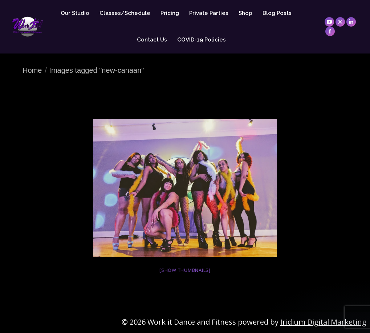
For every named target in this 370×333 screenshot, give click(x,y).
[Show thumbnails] (185, 270)
